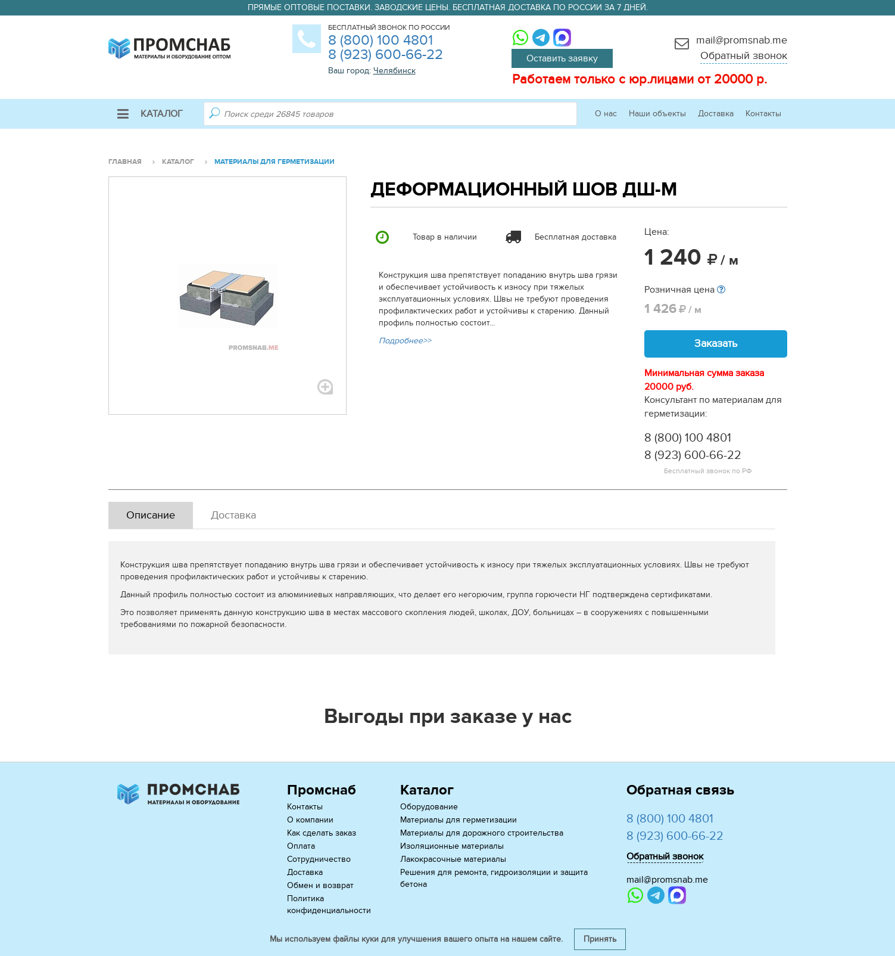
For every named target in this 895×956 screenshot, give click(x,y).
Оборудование (429, 807)
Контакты (763, 113)
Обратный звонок (743, 55)
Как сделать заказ (321, 833)
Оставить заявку (562, 58)
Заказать (715, 343)
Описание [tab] (150, 515)
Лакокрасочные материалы (453, 859)
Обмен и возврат (320, 885)
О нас (606, 113)
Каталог (150, 113)
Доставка (716, 113)
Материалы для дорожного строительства (481, 833)
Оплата (301, 846)
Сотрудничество (319, 859)
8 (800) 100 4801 (380, 40)
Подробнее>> (405, 341)
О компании (310, 820)
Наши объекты (657, 113)
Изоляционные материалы (452, 846)
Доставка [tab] (233, 515)
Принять (600, 939)
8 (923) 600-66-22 (385, 54)
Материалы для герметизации (458, 820)
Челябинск (394, 71)
